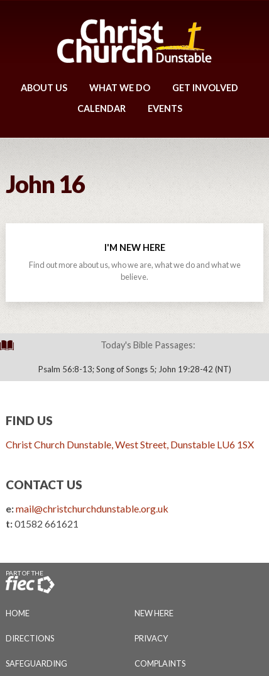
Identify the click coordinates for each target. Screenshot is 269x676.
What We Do (119, 87)
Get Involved (205, 87)
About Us (44, 87)
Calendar (101, 108)
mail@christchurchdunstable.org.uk (92, 508)
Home (18, 613)
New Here (153, 613)
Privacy (151, 638)
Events (165, 108)
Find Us (29, 420)
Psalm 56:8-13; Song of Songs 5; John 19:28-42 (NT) (134, 369)
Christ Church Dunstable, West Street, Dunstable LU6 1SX (130, 444)
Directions (30, 638)
